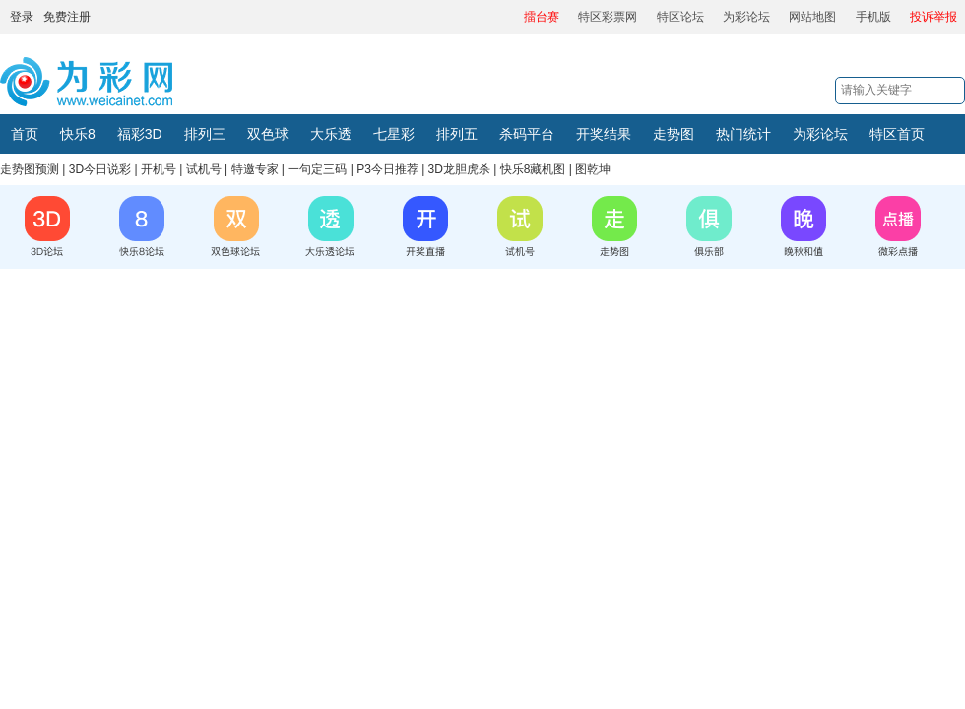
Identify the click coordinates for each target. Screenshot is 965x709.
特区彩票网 (607, 17)
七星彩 (394, 134)
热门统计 (743, 134)
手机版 (873, 17)
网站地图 (812, 17)
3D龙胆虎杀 (459, 169)
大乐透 (331, 134)
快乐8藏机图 (533, 169)
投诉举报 (933, 17)
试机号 (204, 169)
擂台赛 (541, 17)
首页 (24, 134)
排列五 (457, 134)
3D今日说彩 (100, 169)
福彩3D (139, 134)
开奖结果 (603, 134)
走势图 (673, 134)
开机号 (158, 169)
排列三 (204, 134)
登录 (21, 17)
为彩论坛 (746, 17)
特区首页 (897, 134)
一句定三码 (317, 169)
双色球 (268, 134)
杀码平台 (526, 134)
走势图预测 (29, 169)
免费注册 (67, 17)
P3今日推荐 (387, 169)
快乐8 (78, 134)
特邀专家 (255, 169)
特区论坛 (680, 17)
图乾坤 (593, 169)
